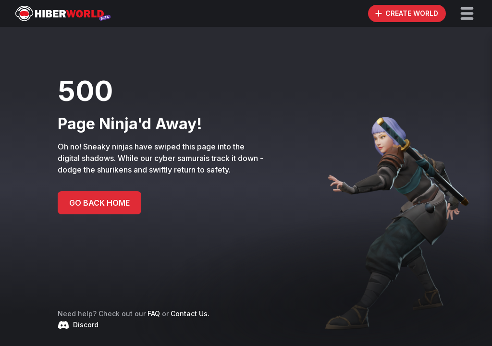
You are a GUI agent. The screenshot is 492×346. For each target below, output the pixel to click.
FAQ (154, 313)
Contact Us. (190, 313)
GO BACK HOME (99, 203)
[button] (467, 13)
